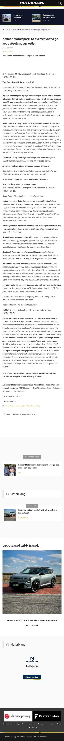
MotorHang (17, 494)
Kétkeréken (7, 724)
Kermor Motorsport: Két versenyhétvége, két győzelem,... (32, 30)
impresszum (31, 736)
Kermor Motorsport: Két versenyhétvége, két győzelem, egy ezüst (38, 466)
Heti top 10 (32, 506)
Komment (8, 51)
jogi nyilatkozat (19, 736)
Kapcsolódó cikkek (32, 457)
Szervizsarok (32, 727)
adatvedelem (43, 736)
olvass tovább (32, 625)
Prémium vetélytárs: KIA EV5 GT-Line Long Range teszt (37, 511)
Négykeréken (23, 518)
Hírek (59, 724)
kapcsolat (8, 736)
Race (8, 30)
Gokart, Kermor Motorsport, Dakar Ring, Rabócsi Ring (22, 406)
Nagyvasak (42, 724)
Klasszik (31, 724)
